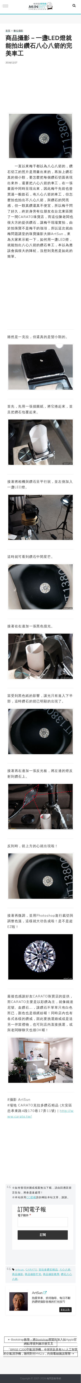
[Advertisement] (40, 86)
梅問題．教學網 (40, 7)
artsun (19, 1269)
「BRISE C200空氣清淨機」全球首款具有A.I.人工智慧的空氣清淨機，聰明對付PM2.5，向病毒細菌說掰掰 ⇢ (40, 1352)
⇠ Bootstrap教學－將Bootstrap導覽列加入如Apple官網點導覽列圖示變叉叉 (42, 1342)
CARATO (31, 1269)
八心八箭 (65, 1269)
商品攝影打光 (33, 1274)
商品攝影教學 (51, 1274)
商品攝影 (17, 1274)
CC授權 (31, 1197)
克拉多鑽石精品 (48, 1269)
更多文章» (65, 1309)
